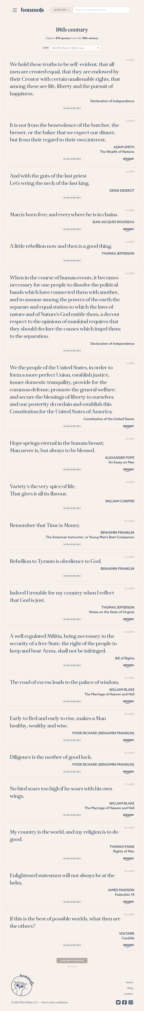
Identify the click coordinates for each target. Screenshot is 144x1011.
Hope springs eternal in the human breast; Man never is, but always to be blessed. (57, 447)
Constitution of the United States (109, 419)
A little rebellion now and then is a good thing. (61, 246)
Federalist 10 (124, 894)
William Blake (121, 690)
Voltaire (126, 933)
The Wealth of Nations (117, 152)
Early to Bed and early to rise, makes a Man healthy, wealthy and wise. (58, 722)
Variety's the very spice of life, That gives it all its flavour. (43, 490)
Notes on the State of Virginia (111, 612)
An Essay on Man (121, 462)
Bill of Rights (124, 658)
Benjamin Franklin (117, 532)
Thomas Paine (122, 847)
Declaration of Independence (112, 101)
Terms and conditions (54, 1002)
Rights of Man (123, 851)
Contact (128, 994)
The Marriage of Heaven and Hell (109, 694)
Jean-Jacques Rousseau (113, 222)
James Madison (121, 890)
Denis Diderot (122, 190)
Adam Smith (124, 147)
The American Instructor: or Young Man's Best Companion (90, 537)
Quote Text (60, 9)
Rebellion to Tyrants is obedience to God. (56, 561)
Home (129, 982)
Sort (46, 48)
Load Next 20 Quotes (72, 960)
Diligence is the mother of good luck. (51, 757)
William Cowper (119, 501)
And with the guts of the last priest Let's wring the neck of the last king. (50, 179)
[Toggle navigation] (15, 10)
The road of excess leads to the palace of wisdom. (64, 682)
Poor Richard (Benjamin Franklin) (103, 733)
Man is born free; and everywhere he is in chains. (64, 214)
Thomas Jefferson (118, 253)
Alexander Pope (119, 458)
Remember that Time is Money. (45, 525)
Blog (130, 988)
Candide (128, 938)
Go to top (72, 966)
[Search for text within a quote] (101, 10)
